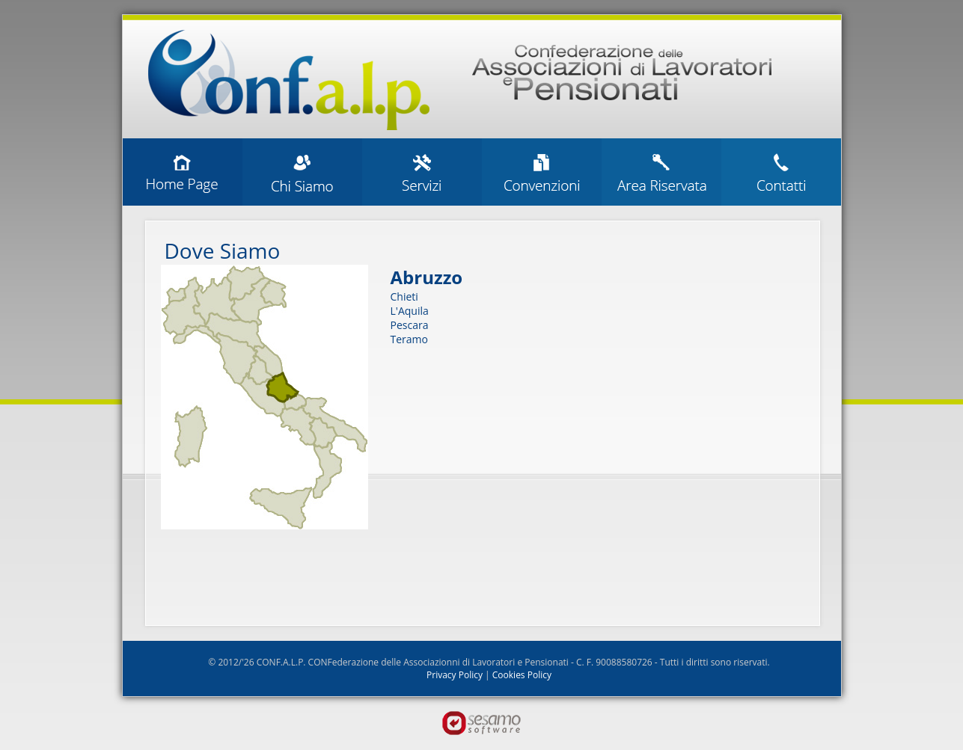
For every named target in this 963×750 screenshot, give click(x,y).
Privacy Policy (455, 674)
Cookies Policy (521, 674)
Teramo (409, 339)
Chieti (404, 296)
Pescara (410, 325)
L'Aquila (410, 311)
